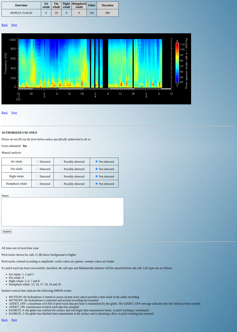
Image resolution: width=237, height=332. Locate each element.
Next (14, 24)
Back (4, 24)
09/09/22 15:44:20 (21, 12)
